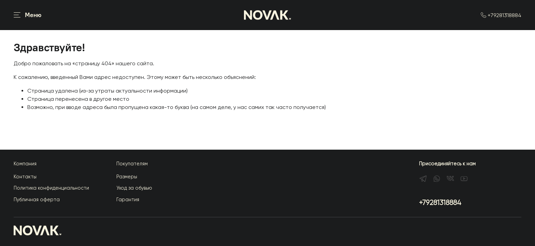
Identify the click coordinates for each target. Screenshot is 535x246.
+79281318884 (501, 15)
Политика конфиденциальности (51, 188)
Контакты (25, 176)
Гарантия (127, 199)
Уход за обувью (134, 188)
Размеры (126, 176)
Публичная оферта (37, 199)
